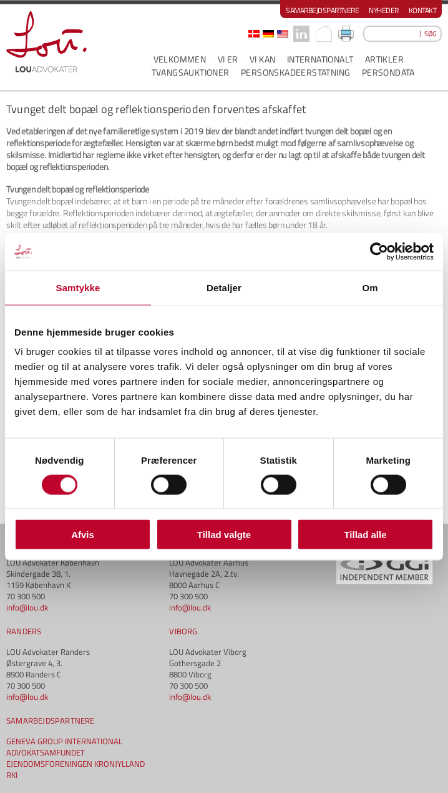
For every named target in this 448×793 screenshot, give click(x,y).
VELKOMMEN (180, 59)
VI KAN (262, 59)
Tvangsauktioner (191, 72)
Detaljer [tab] (224, 287)
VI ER (228, 59)
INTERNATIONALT (320, 59)
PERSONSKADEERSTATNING (295, 72)
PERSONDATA (388, 72)
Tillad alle (365, 534)
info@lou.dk (27, 607)
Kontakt (423, 10)
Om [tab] (369, 287)
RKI (11, 775)
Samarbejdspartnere (322, 10)
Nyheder (384, 10)
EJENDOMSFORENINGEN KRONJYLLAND (75, 763)
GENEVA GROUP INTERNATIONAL (64, 741)
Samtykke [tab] (78, 287)
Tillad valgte (224, 534)
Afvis (82, 534)
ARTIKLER (384, 59)
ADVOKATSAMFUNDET (45, 752)
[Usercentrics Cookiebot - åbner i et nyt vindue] (379, 251)
